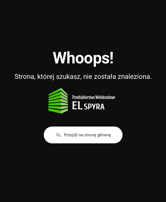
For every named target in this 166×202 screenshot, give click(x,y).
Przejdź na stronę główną (83, 135)
